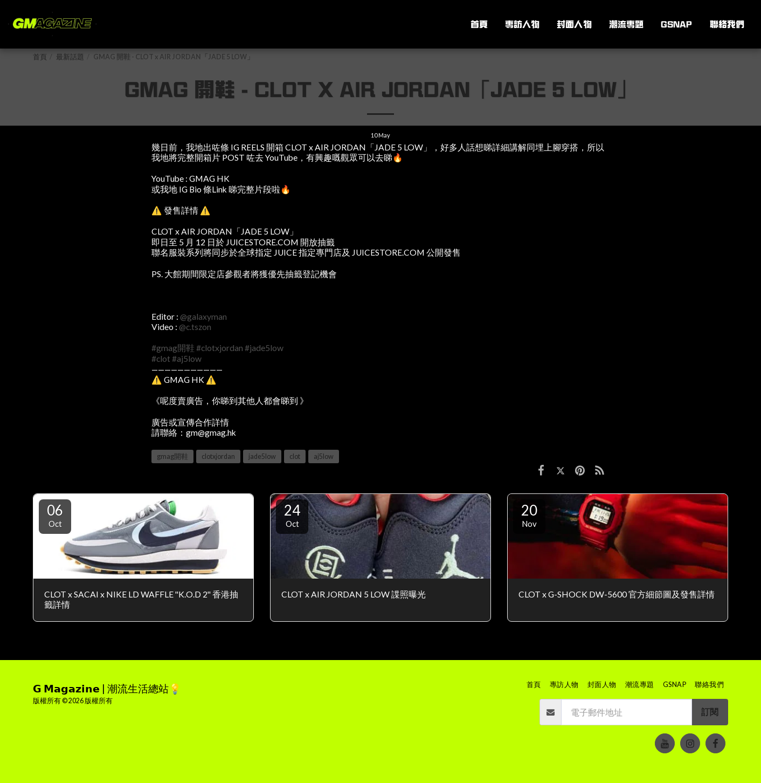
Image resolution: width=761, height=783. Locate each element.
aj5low (324, 456)
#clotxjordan (219, 348)
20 (529, 515)
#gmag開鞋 (173, 348)
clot (294, 456)
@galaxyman (203, 316)
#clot (160, 358)
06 (55, 515)
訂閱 (709, 712)
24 (292, 515)
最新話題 (70, 57)
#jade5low (264, 348)
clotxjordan (218, 456)
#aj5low (187, 358)
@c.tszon (195, 327)
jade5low (262, 456)
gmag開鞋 (172, 456)
